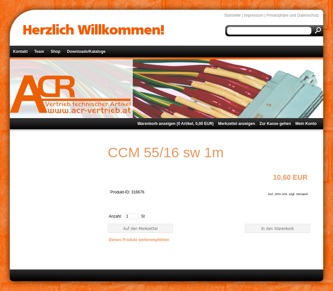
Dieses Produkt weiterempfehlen (139, 239)
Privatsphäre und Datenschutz (292, 15)
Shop (55, 51)
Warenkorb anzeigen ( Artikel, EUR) (175, 123)
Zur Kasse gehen (275, 123)
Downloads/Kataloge (86, 51)
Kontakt (20, 51)
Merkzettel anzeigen (236, 123)
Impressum (253, 15)
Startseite (232, 15)
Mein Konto (306, 123)
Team (39, 51)
